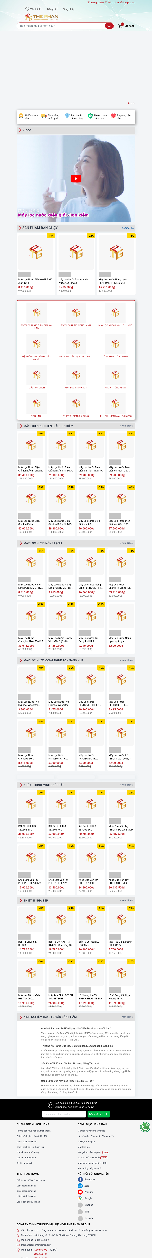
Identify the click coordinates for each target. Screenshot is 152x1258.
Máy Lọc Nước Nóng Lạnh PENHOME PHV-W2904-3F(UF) (60, 512)
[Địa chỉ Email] (64, 1042)
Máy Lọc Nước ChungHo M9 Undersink (26, 684)
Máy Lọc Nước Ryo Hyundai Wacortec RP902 (28, 630)
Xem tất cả (128, 152)
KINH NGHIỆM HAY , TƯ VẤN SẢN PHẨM (55, 945)
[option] (36, 189)
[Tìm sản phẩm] (65, 25)
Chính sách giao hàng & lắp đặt (34, 1064)
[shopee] (85, 1133)
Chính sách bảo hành (28, 1069)
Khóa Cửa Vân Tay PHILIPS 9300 (88, 809)
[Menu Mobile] (19, 18)
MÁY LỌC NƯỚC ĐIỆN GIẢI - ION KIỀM (53, 351)
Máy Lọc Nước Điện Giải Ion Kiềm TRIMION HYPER (91, 394)
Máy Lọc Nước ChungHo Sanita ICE (120, 512)
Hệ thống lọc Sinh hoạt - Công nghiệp (98, 1064)
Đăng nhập (68, 9)
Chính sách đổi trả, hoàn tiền (32, 1075)
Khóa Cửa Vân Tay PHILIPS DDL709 (119, 809)
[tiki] (83, 1139)
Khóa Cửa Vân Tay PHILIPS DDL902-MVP (121, 755)
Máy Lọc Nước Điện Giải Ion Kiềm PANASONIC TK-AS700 (91, 448)
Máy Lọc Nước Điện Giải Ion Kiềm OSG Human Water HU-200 (120, 394)
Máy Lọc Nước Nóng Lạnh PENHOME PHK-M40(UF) (90, 512)
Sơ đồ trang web (25, 1091)
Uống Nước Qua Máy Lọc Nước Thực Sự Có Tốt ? (67, 1009)
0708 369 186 (41, 1182)
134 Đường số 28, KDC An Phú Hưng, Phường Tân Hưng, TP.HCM (68, 1163)
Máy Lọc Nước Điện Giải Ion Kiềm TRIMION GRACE (61, 448)
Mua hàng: (27, 1177)
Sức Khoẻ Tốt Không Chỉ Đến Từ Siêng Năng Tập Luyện (70, 991)
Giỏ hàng (126, 25)
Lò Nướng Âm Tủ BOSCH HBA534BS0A (90, 925)
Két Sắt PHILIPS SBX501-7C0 (57, 755)
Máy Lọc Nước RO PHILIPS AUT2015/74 (120, 684)
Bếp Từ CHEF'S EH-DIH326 (28, 872)
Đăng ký (51, 9)
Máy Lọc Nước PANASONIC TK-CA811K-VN (87, 684)
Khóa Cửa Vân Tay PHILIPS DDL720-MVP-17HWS (30, 809)
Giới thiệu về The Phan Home (32, 1108)
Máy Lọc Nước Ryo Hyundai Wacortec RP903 (74, 206)
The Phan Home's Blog (29, 1080)
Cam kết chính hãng (27, 1113)
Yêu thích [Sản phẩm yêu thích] (33, 9)
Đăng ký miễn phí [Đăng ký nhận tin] (98, 1042)
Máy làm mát (85, 1075)
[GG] (80, 1126)
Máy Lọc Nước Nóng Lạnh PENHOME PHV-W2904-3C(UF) (30, 512)
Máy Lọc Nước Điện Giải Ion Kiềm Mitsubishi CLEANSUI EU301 (30, 448)
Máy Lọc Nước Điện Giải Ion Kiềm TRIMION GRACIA (61, 394)
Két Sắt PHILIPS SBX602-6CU (27, 755)
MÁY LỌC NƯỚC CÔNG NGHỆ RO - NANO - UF (59, 587)
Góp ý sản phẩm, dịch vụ (30, 1129)
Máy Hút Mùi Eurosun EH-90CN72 (120, 872)
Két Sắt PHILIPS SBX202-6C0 (87, 755)
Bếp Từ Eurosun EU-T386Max (89, 872)
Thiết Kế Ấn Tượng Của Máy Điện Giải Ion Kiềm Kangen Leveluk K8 (77, 974)
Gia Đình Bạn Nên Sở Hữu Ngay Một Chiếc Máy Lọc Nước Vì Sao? (76, 956)
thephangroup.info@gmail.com (38, 1173)
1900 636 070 (42, 1177)
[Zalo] (80, 1113)
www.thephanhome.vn (33, 1191)
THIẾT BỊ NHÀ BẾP (38, 828)
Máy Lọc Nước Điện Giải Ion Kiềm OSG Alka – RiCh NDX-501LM (119, 448)
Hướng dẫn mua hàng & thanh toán (36, 1058)
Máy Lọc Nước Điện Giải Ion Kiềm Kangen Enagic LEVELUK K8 (30, 394)
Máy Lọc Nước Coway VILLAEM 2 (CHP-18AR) (60, 566)
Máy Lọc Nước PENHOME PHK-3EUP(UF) (35, 206)
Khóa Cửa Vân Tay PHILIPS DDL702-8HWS (58, 809)
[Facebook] (80, 1107)
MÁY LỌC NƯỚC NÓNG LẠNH (46, 469)
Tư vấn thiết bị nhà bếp (94, 1085)
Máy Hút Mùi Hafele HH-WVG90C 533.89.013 (29, 925)
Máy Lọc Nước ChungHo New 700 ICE (30, 566)
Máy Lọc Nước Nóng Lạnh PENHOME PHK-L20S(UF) (113, 206)
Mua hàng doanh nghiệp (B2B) (94, 1091)
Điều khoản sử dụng (27, 1119)
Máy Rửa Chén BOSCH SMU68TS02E (61, 925)
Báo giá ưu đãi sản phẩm (95, 1080)
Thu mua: (26, 1186)
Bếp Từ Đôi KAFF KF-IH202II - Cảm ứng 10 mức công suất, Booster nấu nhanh (60, 872)
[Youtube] (80, 1120)
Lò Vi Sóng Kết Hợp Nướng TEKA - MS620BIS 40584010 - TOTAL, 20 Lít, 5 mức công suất (121, 925)
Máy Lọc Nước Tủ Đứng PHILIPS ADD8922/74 (88, 566)
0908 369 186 (41, 1186)
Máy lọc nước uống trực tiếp (93, 1058)
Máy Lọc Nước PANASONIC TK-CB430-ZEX (57, 684)
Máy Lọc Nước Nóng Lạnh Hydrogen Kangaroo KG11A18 (120, 566)
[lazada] (85, 1146)
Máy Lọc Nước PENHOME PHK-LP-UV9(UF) (89, 630)
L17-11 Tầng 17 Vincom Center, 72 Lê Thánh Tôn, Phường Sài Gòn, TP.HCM (74, 1158)
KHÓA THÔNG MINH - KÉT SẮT (47, 712)
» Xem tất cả (127, 351)
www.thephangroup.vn (33, 1195)
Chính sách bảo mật (27, 1124)
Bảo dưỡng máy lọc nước (91, 1096)
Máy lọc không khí (87, 1069)
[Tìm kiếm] (109, 26)
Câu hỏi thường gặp (27, 1085)
